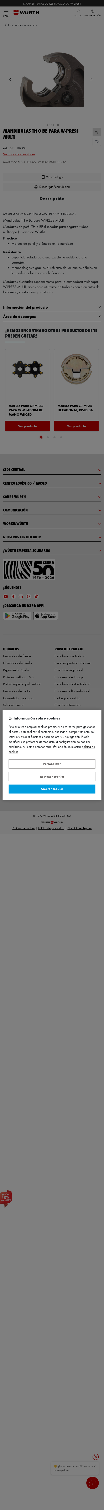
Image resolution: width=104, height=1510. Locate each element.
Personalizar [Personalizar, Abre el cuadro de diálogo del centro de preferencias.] (52, 764)
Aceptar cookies (52, 789)
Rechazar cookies (52, 776)
